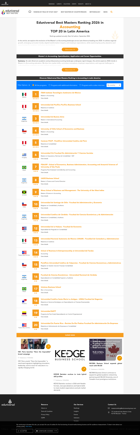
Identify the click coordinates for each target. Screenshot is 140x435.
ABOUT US (88, 4)
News (105, 12)
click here (29, 426)
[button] (57, 12)
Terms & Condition (46, 411)
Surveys (76, 421)
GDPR (43, 418)
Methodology (95, 12)
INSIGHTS (80, 4)
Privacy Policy (45, 415)
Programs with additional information (64, 85)
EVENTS (74, 4)
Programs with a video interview (93, 85)
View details (44, 98)
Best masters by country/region (73, 12)
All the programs (41, 85)
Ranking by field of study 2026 (45, 12)
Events (76, 415)
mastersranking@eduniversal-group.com (123, 408)
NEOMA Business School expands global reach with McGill (105, 364)
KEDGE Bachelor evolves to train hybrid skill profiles (70, 375)
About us (44, 408)
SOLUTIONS (67, 4)
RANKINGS (52, 4)
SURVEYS (59, 4)
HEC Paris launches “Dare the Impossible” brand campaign (34, 353)
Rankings (76, 408)
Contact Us (112, 404)
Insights (76, 411)
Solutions (76, 418)
